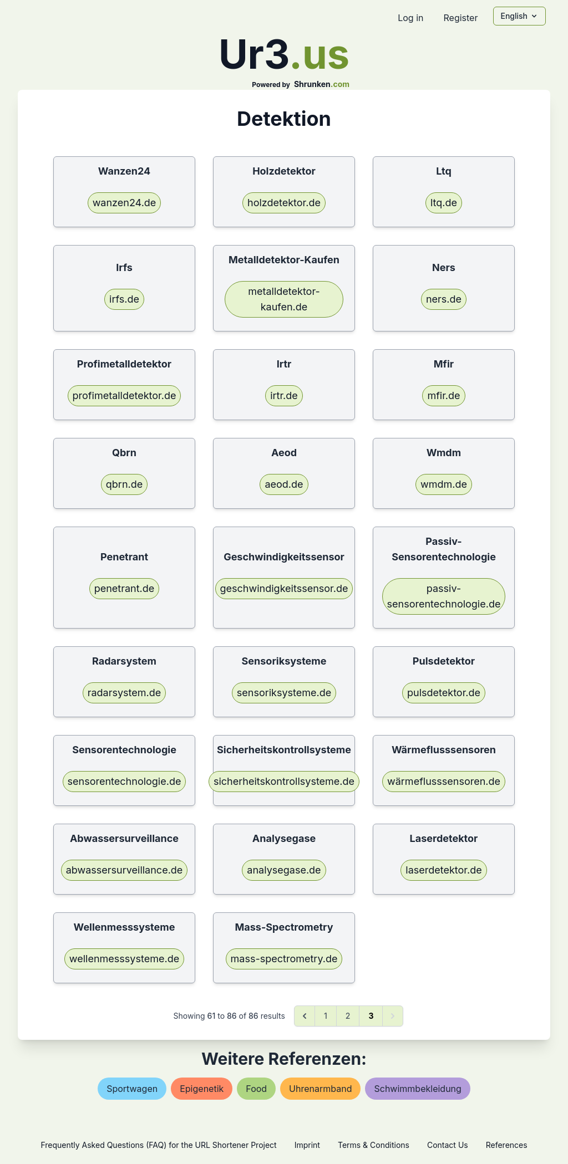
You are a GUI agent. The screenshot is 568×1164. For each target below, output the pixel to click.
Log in (410, 17)
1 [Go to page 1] (325, 1015)
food (256, 1088)
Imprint (307, 1145)
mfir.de (443, 395)
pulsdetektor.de (443, 692)
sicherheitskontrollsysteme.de (284, 781)
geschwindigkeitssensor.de (284, 588)
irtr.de (284, 395)
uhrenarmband (320, 1088)
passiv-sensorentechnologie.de (444, 596)
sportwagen (132, 1088)
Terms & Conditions (373, 1145)
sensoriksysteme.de (284, 692)
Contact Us (447, 1145)
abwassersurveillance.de (124, 870)
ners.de (444, 299)
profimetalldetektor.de (124, 395)
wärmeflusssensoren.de (443, 781)
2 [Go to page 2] (348, 1015)
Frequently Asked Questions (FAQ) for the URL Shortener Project (158, 1145)
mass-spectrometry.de (284, 958)
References (507, 1145)
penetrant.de (124, 588)
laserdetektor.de (443, 870)
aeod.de (284, 484)
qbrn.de (124, 484)
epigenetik (202, 1088)
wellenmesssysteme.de (124, 958)
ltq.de (443, 202)
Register (460, 17)
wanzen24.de (124, 202)
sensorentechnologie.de (124, 781)
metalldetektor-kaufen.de (284, 299)
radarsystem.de (124, 692)
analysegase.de (284, 870)
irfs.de (124, 299)
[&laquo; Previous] (304, 1016)
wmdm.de (443, 484)
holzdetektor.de (284, 202)
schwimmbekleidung (417, 1088)
